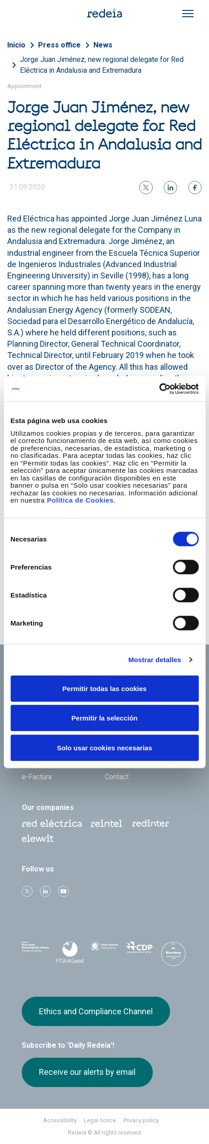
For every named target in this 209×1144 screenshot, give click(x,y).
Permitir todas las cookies (105, 688)
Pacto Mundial (104, 951)
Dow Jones (35, 951)
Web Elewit (37, 838)
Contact (117, 776)
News (102, 45)
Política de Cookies (80, 500)
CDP (139, 951)
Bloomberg (173, 954)
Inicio (16, 45)
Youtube (63, 891)
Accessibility (60, 1120)
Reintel (106, 823)
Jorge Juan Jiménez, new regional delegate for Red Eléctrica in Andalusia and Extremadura (102, 65)
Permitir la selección (105, 718)
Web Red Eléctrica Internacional (150, 823)
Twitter (27, 891)
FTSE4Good (69, 953)
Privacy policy (141, 1120)
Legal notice (100, 1120)
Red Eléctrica (52, 823)
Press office (59, 45)
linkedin (45, 891)
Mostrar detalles (154, 660)
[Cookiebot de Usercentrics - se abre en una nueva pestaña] (159, 389)
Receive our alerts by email (87, 1072)
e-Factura (37, 776)
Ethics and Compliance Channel (96, 1011)
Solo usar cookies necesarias (104, 747)
